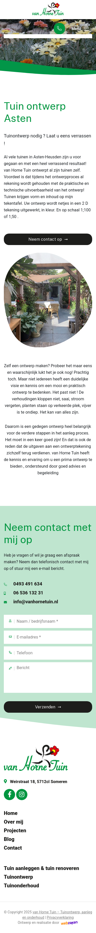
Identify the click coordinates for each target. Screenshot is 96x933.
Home (10, 813)
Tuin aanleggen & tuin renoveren (41, 868)
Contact (13, 848)
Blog (9, 839)
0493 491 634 (23, 583)
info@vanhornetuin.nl (31, 601)
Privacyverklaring (60, 917)
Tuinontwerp (18, 877)
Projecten (15, 830)
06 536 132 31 (23, 592)
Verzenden (45, 707)
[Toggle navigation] (86, 29)
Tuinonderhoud (21, 886)
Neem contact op (45, 239)
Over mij (13, 822)
